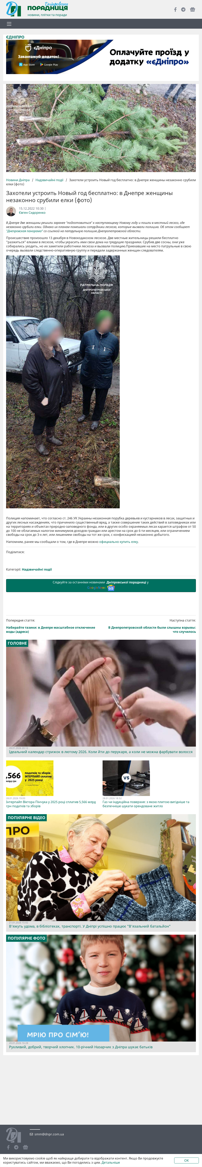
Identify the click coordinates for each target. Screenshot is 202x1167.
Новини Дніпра (18, 180)
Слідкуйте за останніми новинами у (101, 585)
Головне (17, 643)
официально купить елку (118, 542)
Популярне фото (26, 938)
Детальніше (111, 1162)
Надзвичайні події (49, 180)
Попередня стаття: (53, 626)
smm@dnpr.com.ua (49, 1134)
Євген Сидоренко (32, 213)
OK (186, 1160)
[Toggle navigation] (9, 24)
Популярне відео (26, 817)
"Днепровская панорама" (24, 231)
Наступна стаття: (149, 626)
